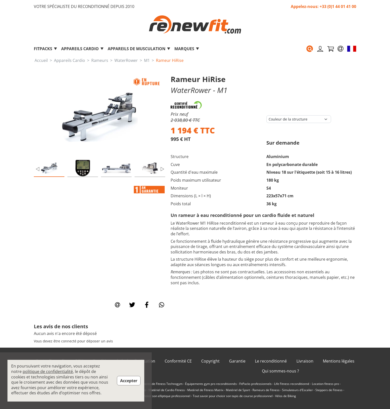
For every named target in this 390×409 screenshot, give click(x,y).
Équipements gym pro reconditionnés (211, 384)
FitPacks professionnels (255, 384)
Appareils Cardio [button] (82, 49)
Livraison (304, 361)
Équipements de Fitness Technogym (158, 384)
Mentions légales (338, 361)
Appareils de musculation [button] (139, 49)
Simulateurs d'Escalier (297, 390)
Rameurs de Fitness (266, 390)
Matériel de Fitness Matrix (205, 390)
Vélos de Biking (285, 396)
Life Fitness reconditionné (291, 384)
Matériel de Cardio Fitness (166, 390)
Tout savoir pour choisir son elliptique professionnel (154, 396)
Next (162, 169)
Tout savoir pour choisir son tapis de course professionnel (233, 396)
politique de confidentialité (48, 371)
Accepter (128, 380)
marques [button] (186, 49)
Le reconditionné (271, 361)
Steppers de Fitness (328, 390)
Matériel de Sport (238, 390)
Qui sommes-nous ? (280, 371)
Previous (37, 169)
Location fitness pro (325, 384)
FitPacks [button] (45, 49)
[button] (309, 48)
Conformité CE (178, 361)
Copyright (210, 361)
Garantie (237, 361)
